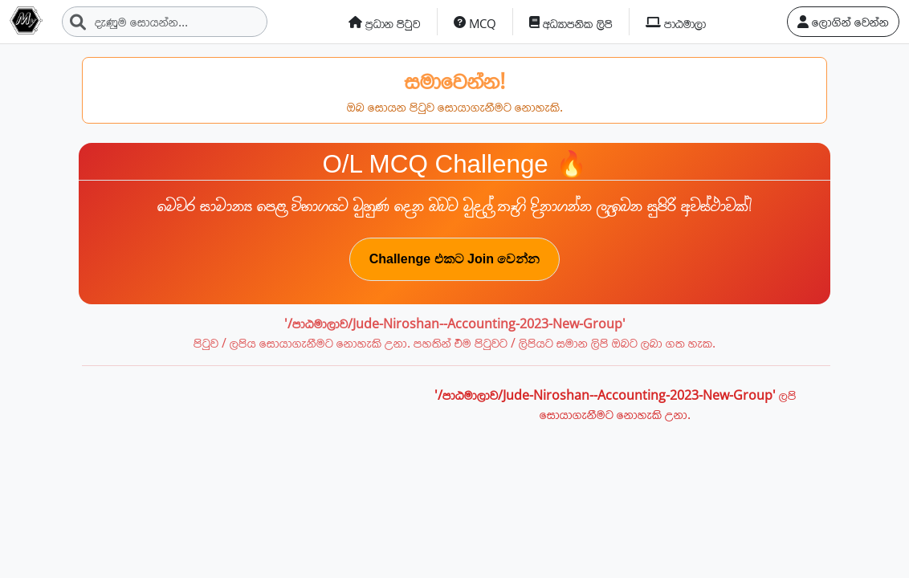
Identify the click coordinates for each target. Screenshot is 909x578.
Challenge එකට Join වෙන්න (454, 259)
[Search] (164, 21)
